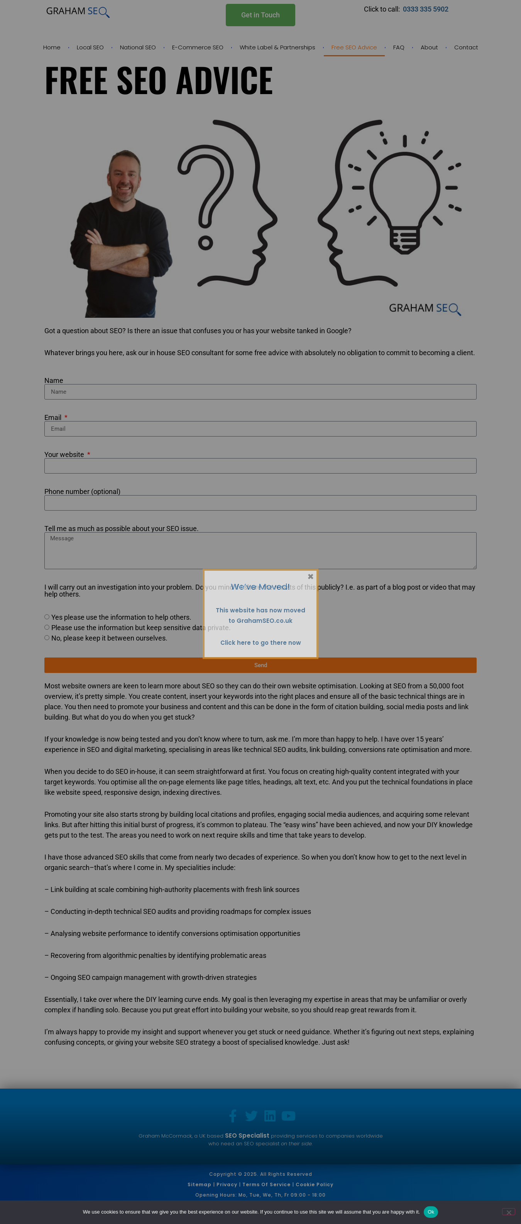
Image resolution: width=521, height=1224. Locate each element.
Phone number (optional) (82, 491)
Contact (466, 47)
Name (53, 380)
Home (52, 47)
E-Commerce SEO (197, 47)
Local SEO (90, 47)
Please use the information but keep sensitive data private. (141, 628)
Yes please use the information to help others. (121, 617)
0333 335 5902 (426, 9)
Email (53, 417)
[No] (508, 1211)
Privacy (227, 1184)
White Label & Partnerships (277, 47)
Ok (431, 1212)
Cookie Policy (314, 1184)
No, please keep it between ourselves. (109, 638)
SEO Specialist (247, 1135)
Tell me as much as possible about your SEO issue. (121, 528)
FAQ (398, 47)
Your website (65, 454)
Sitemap (199, 1184)
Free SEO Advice (354, 47)
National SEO (138, 47)
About (429, 47)
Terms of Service (266, 1184)
